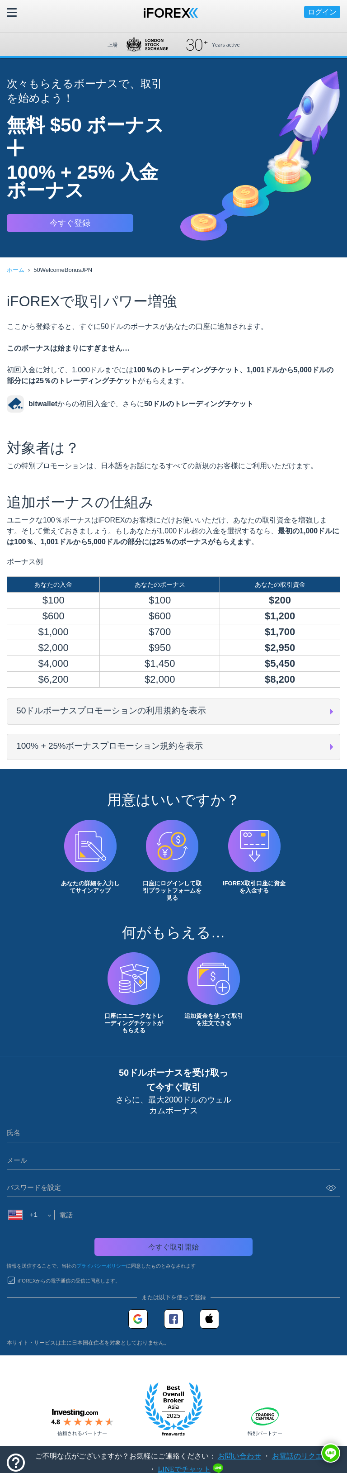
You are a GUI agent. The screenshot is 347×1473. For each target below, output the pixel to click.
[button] (330, 1453)
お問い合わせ (239, 1456)
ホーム (15, 269)
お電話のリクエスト (304, 1456)
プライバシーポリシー (101, 1266)
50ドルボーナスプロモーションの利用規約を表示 (111, 710)
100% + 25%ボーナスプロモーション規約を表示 (109, 746)
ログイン (322, 12)
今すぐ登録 (70, 223)
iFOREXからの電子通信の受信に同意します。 (69, 1280)
